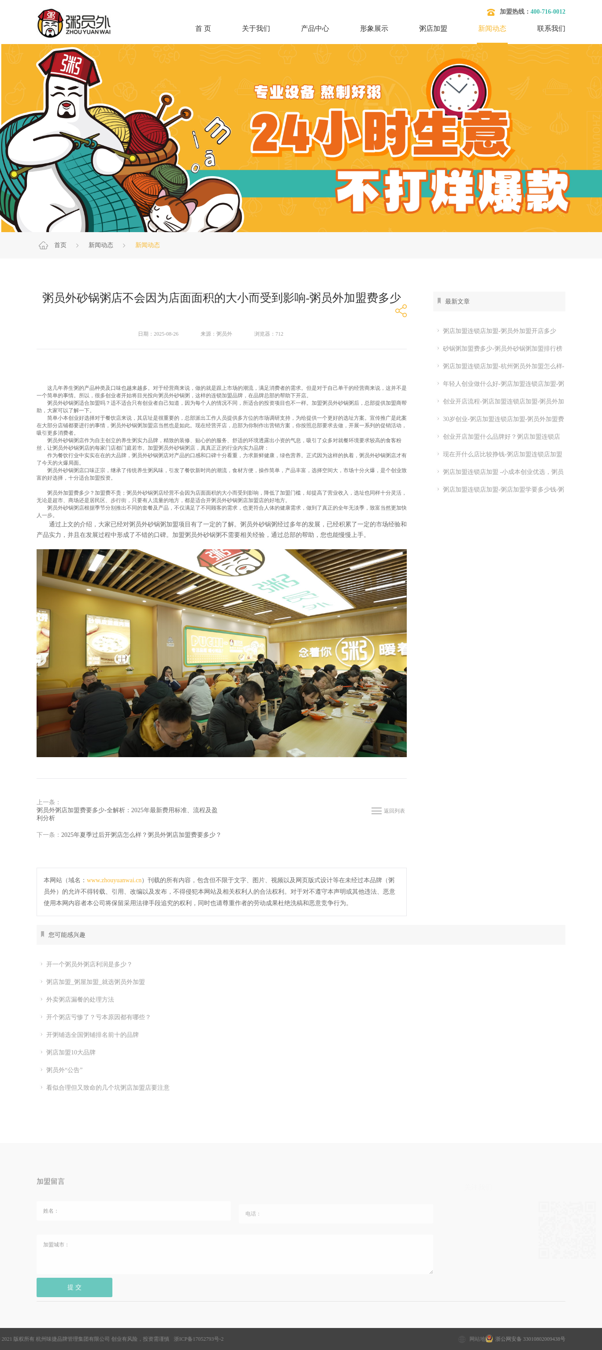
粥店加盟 (433, 28)
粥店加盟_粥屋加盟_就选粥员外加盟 (92, 982)
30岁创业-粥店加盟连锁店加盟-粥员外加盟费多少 (498, 419)
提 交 (74, 1292)
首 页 (203, 28)
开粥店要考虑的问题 (305, 1323)
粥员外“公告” (60, 1070)
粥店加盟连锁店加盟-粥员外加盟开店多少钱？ (494, 331)
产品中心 (315, 28)
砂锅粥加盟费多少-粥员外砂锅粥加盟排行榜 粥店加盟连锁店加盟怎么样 (497, 348)
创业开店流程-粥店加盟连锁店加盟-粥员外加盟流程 (498, 401)
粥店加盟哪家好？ (237, 1323)
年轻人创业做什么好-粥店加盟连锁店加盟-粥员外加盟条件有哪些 (498, 384)
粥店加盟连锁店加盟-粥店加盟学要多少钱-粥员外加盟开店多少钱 (498, 489)
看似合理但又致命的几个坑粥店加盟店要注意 (104, 1088)
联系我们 (551, 28)
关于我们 (256, 28)
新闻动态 (492, 28)
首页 (60, 245)
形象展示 (374, 28)
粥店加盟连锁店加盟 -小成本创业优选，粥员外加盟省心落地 (498, 472)
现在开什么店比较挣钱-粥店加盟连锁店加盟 (498, 454)
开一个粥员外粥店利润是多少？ (86, 964)
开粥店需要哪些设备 (376, 1323)
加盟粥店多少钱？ (107, 1323)
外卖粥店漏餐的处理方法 (76, 999)
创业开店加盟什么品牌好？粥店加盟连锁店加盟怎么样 (496, 437)
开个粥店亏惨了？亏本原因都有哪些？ (95, 1017)
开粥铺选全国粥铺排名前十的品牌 (89, 1035)
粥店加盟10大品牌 (67, 1052)
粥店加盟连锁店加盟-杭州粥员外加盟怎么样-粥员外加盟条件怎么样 (498, 366)
